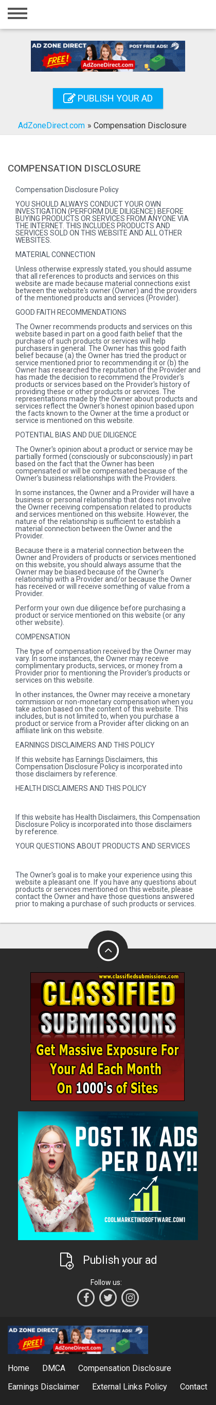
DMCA (53, 1368)
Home (18, 1368)
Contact (193, 1387)
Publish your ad (108, 98)
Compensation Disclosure (124, 1368)
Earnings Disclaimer (43, 1387)
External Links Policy (129, 1387)
